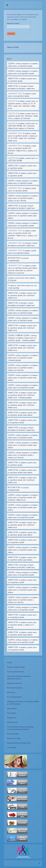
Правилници (11, 692)
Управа (9, 662)
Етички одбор (11, 747)
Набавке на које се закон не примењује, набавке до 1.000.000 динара (23, 703)
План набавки (11, 713)
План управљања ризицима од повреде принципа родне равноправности (20, 728)
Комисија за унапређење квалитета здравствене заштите (19, 677)
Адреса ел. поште (13, 23)
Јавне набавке (12, 708)
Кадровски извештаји (14, 683)
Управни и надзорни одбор (16, 667)
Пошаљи (11, 33)
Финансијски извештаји (14, 688)
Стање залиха (11, 717)
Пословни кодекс (13, 734)
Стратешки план (12, 722)
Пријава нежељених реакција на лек (19, 743)
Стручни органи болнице (15, 671)
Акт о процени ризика (14, 697)
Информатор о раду (13, 738)
